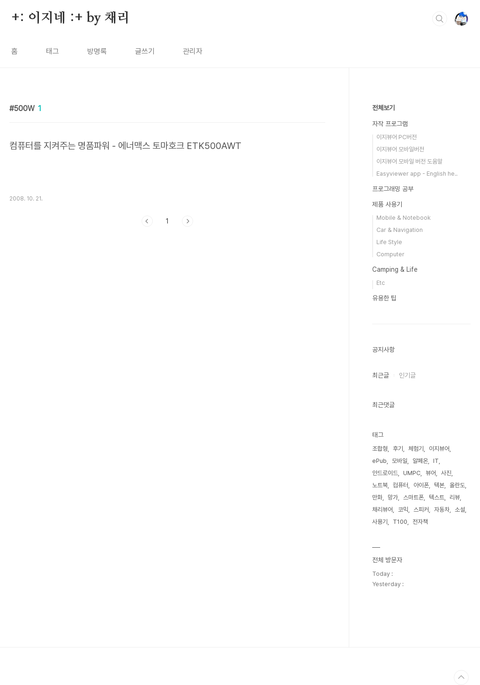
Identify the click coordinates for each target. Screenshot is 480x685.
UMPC (411, 473)
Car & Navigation (399, 229)
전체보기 (383, 108)
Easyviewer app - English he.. (417, 173)
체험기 (416, 448)
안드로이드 (385, 473)
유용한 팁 (384, 298)
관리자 (192, 51)
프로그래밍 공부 (392, 189)
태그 (52, 51)
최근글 (380, 375)
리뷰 (455, 497)
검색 (440, 19)
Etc (380, 282)
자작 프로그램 (390, 123)
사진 (446, 473)
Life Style (389, 242)
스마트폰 (413, 497)
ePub (379, 460)
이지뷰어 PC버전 (396, 137)
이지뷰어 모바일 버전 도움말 (409, 161)
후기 (398, 448)
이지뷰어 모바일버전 (400, 149)
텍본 (439, 485)
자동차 (442, 509)
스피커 (421, 509)
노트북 (380, 485)
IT (436, 460)
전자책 (420, 521)
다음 (187, 221)
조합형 (380, 448)
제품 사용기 (387, 204)
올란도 (457, 485)
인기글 (407, 375)
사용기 (380, 521)
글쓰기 (145, 51)
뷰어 (431, 473)
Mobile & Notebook (403, 217)
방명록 (97, 51)
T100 (400, 521)
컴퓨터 (400, 485)
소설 (460, 509)
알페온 (420, 460)
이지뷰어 (439, 448)
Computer (390, 254)
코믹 (403, 509)
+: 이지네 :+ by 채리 (70, 18)
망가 (393, 497)
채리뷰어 (382, 509)
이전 (147, 221)
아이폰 (421, 485)
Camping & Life (395, 269)
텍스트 (436, 497)
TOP (461, 677)
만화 (377, 497)
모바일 (399, 460)
